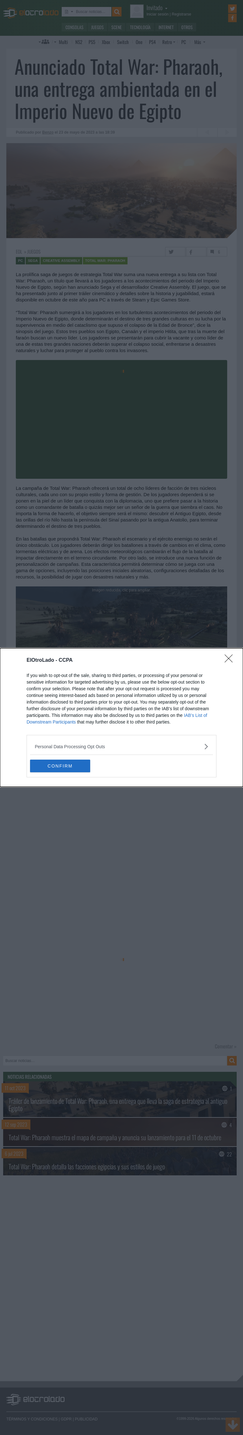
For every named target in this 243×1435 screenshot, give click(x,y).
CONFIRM (59, 765)
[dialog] (121, 717)
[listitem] (121, 746)
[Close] (231, 660)
